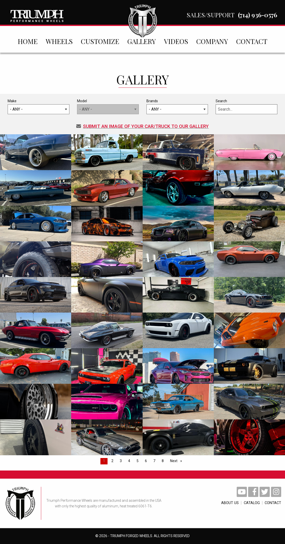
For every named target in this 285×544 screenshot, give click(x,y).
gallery (141, 41)
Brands (177, 106)
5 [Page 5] (138, 461)
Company (212, 41)
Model (108, 106)
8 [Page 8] (163, 461)
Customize (100, 41)
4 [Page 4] (129, 461)
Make (38, 106)
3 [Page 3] (121, 461)
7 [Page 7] (154, 461)
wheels (59, 41)
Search (246, 106)
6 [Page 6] (146, 461)
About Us (220, 503)
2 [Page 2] (112, 461)
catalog (246, 503)
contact (251, 41)
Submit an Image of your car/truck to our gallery (142, 126)
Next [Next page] (177, 460)
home (28, 41)
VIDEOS (176, 41)
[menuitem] (28, 41)
